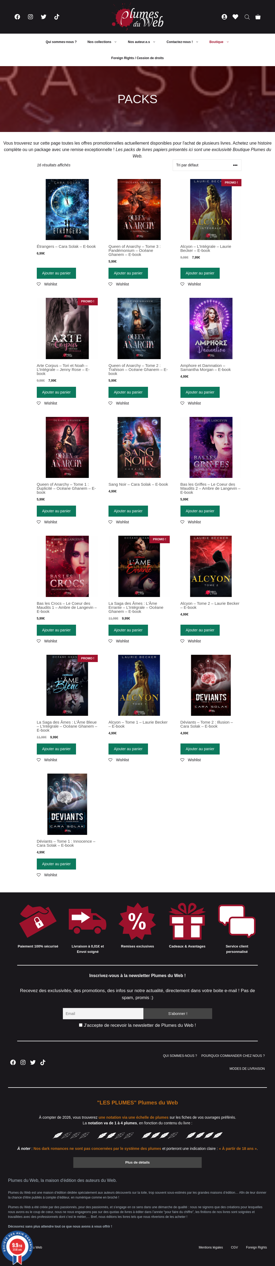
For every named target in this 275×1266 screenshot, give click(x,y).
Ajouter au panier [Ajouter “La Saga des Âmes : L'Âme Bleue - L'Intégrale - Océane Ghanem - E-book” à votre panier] (56, 749)
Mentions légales (211, 1247)
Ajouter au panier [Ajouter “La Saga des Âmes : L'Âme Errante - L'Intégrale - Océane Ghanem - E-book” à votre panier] (128, 630)
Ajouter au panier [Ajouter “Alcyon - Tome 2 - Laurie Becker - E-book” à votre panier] (200, 630)
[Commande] (207, 165)
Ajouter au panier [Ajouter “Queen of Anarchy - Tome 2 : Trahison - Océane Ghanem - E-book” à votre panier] (128, 392)
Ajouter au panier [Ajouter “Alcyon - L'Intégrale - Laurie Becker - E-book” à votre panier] (200, 273)
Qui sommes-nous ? (61, 42)
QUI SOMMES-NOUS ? (180, 1056)
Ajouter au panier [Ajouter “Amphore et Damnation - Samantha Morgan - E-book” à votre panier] (200, 392)
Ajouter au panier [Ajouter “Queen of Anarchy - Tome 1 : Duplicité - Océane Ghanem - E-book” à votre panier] (56, 511)
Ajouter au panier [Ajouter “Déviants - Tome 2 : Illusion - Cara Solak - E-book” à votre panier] (200, 749)
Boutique (222, 42)
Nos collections (105, 42)
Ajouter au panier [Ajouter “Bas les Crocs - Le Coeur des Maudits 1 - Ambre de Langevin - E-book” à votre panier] (56, 630)
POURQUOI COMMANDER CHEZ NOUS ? (233, 1056)
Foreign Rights (256, 1247)
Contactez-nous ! (185, 42)
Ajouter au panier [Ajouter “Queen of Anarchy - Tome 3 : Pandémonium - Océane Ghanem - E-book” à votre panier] (128, 273)
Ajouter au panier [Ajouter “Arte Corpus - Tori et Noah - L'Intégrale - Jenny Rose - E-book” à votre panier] (56, 392)
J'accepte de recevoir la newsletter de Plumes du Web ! (137, 1025)
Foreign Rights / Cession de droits (137, 58)
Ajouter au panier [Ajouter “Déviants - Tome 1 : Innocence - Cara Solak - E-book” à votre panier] (56, 864)
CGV (234, 1247)
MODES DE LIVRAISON (247, 1069)
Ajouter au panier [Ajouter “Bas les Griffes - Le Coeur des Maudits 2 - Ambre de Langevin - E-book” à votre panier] (200, 511)
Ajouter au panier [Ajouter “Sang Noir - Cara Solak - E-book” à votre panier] (128, 511)
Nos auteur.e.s (144, 42)
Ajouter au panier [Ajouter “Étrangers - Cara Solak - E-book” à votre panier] (56, 273)
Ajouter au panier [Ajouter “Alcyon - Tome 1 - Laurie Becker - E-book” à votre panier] (128, 749)
